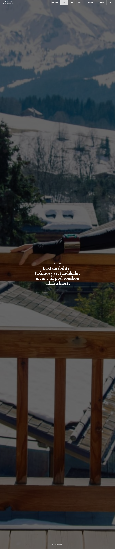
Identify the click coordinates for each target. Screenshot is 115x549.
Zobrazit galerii (56, 544)
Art (72, 2)
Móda (60, 263)
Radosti (80, 2)
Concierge (90, 2)
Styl (64, 2)
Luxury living (54, 2)
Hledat (101, 2)
